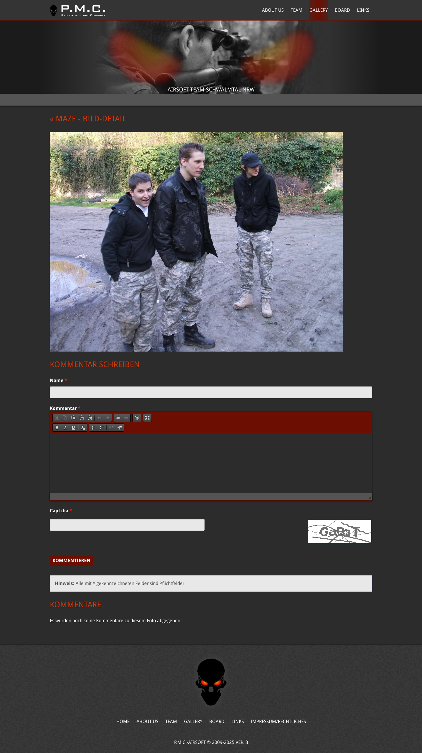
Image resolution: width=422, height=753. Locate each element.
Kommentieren (71, 560)
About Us (273, 10)
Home (77, 10)
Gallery (318, 10)
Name (58, 380)
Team (296, 10)
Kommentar (65, 408)
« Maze (63, 118)
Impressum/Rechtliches (278, 721)
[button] (57, 418)
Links (363, 10)
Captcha (61, 510)
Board (342, 10)
